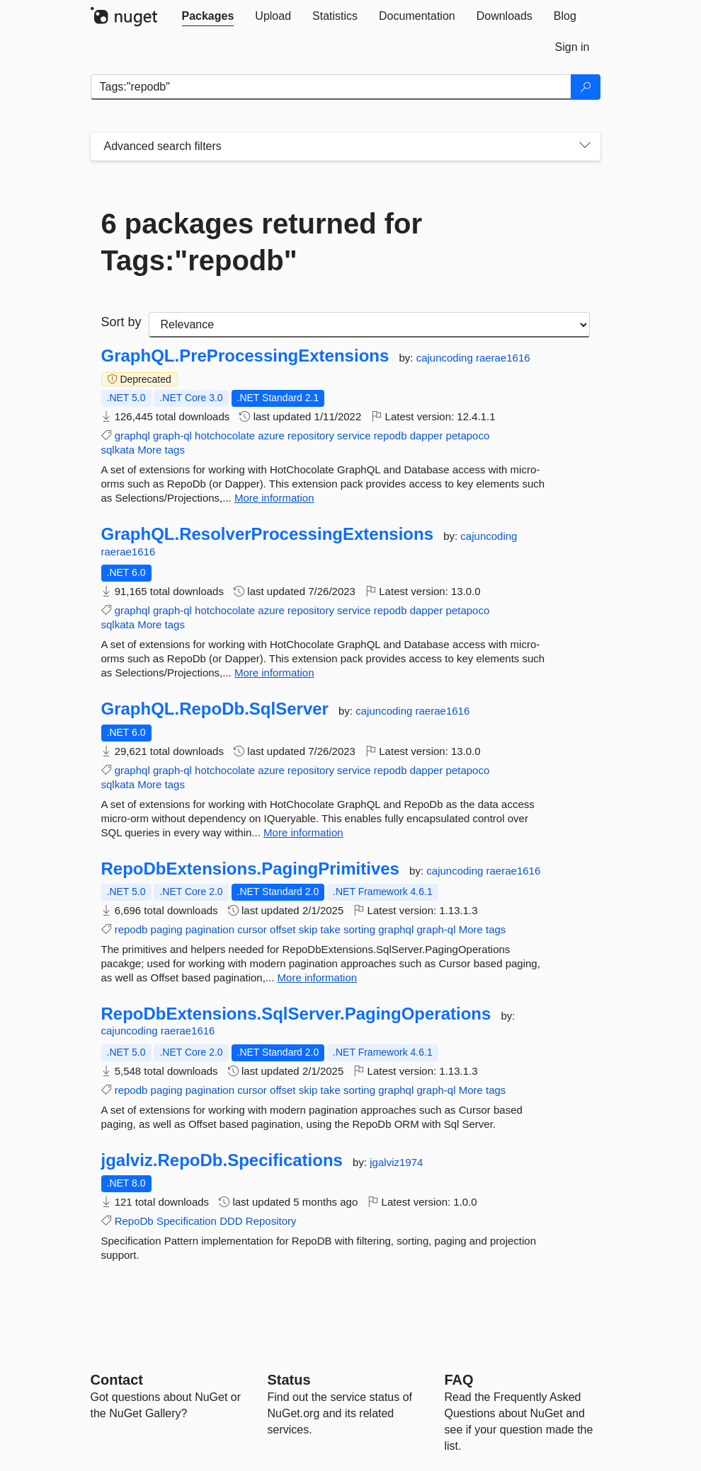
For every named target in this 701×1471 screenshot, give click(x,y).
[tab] (208, 16)
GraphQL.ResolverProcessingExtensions (267, 534)
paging (167, 929)
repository (310, 435)
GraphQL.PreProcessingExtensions (245, 356)
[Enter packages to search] (331, 87)
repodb (390, 435)
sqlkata (118, 450)
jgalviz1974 (396, 1162)
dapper (426, 435)
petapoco (468, 435)
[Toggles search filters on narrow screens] (584, 146)
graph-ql (172, 435)
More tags (161, 450)
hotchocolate (225, 435)
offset (282, 929)
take (331, 929)
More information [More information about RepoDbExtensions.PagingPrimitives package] (318, 977)
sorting (359, 929)
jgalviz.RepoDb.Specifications (222, 1160)
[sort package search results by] (369, 325)
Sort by (121, 322)
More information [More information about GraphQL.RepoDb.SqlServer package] (303, 832)
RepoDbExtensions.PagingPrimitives (250, 869)
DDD (231, 1221)
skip (308, 929)
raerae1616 (503, 358)
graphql (132, 435)
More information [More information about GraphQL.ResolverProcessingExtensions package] (274, 673)
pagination (210, 929)
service (354, 435)
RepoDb (134, 1221)
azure (271, 435)
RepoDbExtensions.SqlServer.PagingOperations (296, 1014)
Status (289, 1380)
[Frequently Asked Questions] (459, 1380)
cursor (252, 929)
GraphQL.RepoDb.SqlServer (215, 709)
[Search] (585, 87)
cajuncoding (446, 358)
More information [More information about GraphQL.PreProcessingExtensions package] (274, 498)
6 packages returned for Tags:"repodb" (262, 242)
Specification (186, 1221)
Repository (271, 1221)
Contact (117, 1380)
